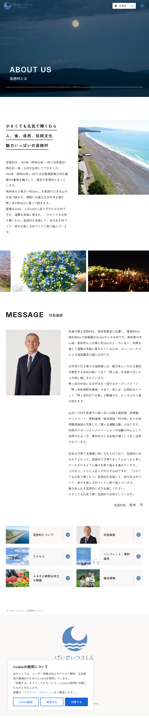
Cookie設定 (26, 702)
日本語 (119, 5)
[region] (50, 685)
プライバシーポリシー (37, 692)
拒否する (51, 702)
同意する (76, 702)
